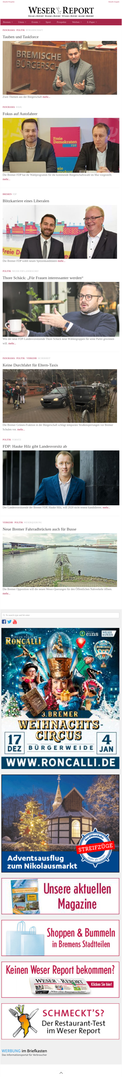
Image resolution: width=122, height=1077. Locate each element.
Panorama (9, 31)
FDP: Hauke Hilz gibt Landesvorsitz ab (42, 447)
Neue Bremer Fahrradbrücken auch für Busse (48, 530)
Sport (45, 22)
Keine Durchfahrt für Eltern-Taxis (36, 366)
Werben (70, 22)
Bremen (6, 22)
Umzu (20, 22)
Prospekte (57, 22)
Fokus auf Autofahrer (24, 114)
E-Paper (85, 22)
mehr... (46, 98)
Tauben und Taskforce (25, 37)
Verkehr (32, 359)
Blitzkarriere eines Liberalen (31, 202)
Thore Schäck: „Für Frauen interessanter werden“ (52, 278)
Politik (20, 31)
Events (32, 22)
